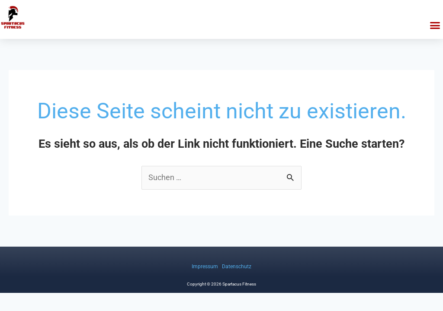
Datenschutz (236, 266)
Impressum (205, 266)
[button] (435, 25)
